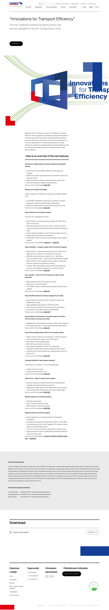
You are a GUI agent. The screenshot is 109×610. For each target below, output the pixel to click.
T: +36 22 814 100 (33, 576)
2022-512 (56, 243)
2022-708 (47, 393)
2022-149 (33, 439)
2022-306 (47, 185)
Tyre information (14, 596)
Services (63, 7)
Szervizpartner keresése (62, 4)
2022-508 (47, 312)
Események (72, 7)
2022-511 (47, 243)
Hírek (11, 577)
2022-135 (60, 436)
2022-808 (47, 409)
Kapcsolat (83, 4)
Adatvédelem (41, 606)
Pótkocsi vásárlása (51, 7)
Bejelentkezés (92, 4)
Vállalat (91, 7)
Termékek (28, 7)
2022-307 (47, 208)
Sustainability (13, 592)
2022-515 (47, 291)
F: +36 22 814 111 (32, 580)
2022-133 (47, 436)
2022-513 (47, 271)
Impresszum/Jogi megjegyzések (58, 606)
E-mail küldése (32, 573)
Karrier (84, 7)
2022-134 (54, 436)
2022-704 (47, 374)
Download (15, 44)
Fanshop (12, 583)
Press (97, 7)
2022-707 (47, 356)
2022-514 (47, 328)
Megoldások (38, 7)
